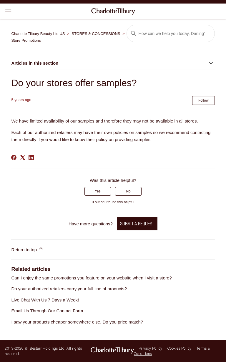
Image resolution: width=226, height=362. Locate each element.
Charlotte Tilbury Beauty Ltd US (38, 33)
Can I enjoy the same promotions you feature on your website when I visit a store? (91, 277)
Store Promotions (26, 40)
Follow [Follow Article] (203, 100)
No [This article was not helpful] (128, 191)
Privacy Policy (150, 348)
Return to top (27, 248)
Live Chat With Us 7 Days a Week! (45, 299)
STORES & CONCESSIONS (96, 33)
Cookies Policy (179, 348)
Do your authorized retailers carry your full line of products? (69, 288)
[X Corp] (22, 157)
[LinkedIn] (31, 157)
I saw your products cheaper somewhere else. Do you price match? (77, 321)
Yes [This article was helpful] (98, 191)
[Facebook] (13, 157)
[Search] (171, 33)
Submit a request (137, 223)
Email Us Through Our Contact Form (47, 310)
